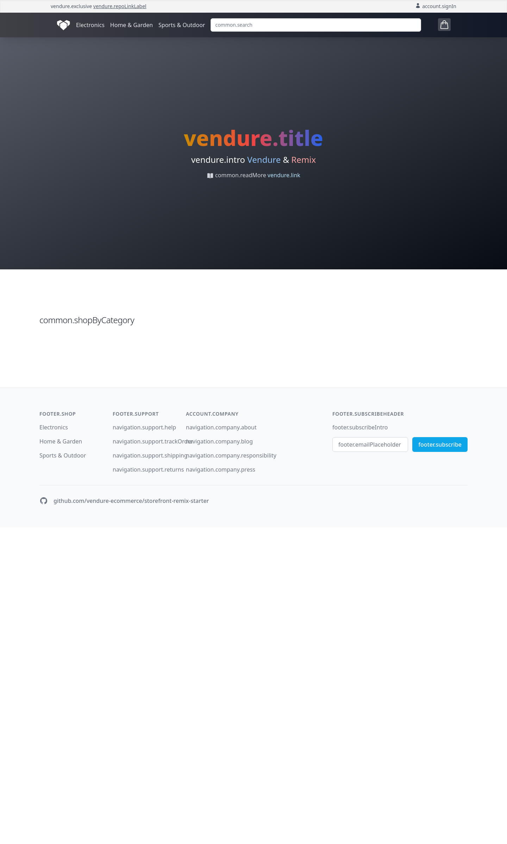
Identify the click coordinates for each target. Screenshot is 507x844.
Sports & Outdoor (181, 25)
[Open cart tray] (444, 24)
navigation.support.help (144, 744)
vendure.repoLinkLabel (119, 6)
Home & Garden (131, 25)
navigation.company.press (220, 786)
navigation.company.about (221, 744)
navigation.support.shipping (150, 772)
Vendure (264, 159)
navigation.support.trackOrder (153, 758)
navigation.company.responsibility (231, 772)
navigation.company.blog (219, 758)
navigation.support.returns (148, 786)
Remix (303, 159)
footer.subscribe (440, 761)
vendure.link (284, 175)
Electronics (90, 25)
